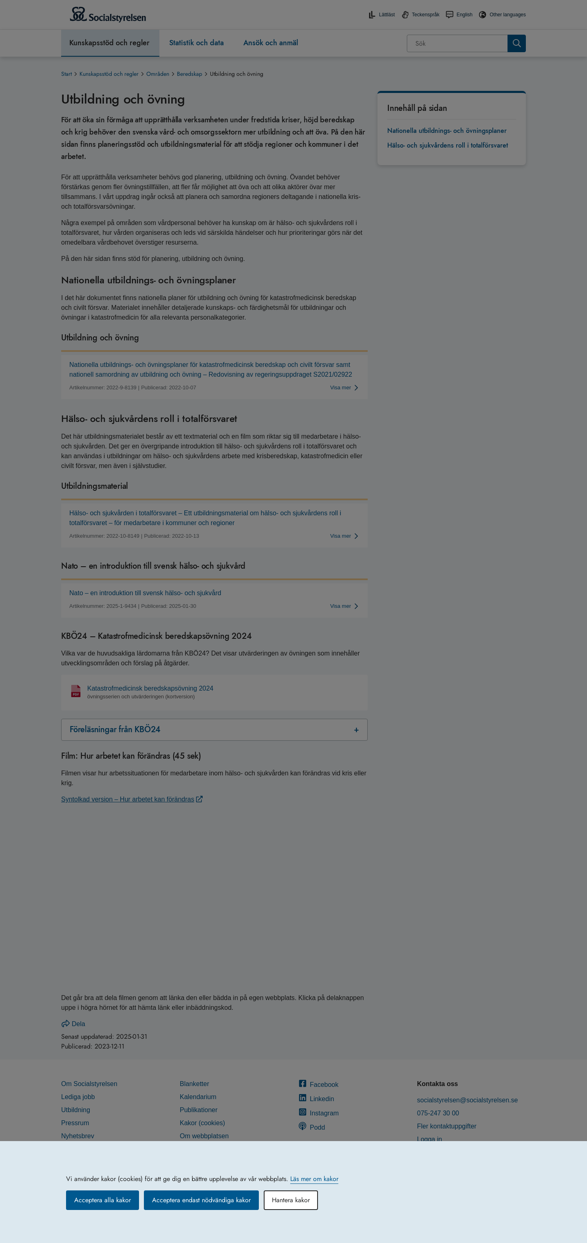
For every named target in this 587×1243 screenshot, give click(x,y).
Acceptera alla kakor (102, 1200)
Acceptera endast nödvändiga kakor (201, 1200)
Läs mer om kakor (314, 1178)
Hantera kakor (291, 1200)
